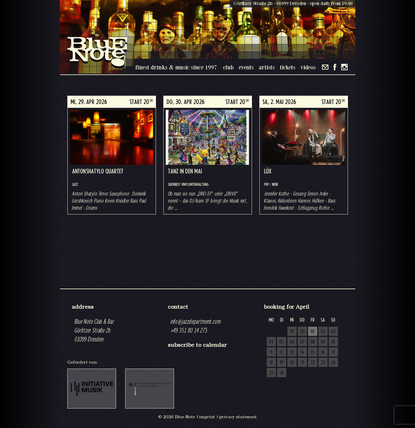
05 (281, 342)
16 (323, 352)
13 (292, 352)
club (228, 67)
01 (312, 331)
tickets (287, 67)
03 (333, 331)
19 (281, 362)
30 (302, 331)
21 (302, 362)
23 (323, 362)
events (246, 67)
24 (333, 362)
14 (302, 352)
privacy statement (238, 416)
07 (302, 342)
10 (333, 342)
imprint (207, 416)
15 (312, 352)
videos (308, 67)
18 (271, 362)
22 (312, 362)
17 (333, 352)
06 (291, 342)
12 (281, 352)
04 (271, 342)
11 (271, 352)
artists (267, 67)
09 (322, 342)
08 (312, 342)
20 (292, 362)
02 (323, 331)
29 (292, 331)
